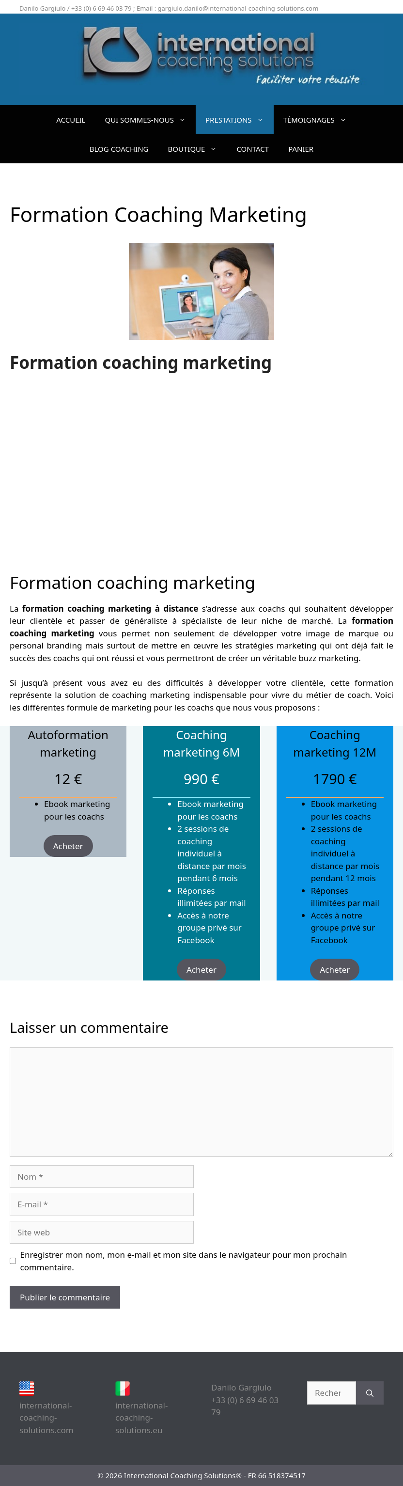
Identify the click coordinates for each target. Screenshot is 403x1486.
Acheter (68, 846)
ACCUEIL (70, 120)
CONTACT (252, 149)
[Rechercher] (370, 1393)
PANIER (300, 149)
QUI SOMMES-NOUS (150, 119)
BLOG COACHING (119, 149)
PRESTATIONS (239, 119)
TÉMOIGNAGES (319, 119)
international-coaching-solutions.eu (141, 1418)
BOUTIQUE (197, 148)
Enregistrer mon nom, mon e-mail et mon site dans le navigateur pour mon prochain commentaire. (183, 1261)
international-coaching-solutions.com (46, 1418)
